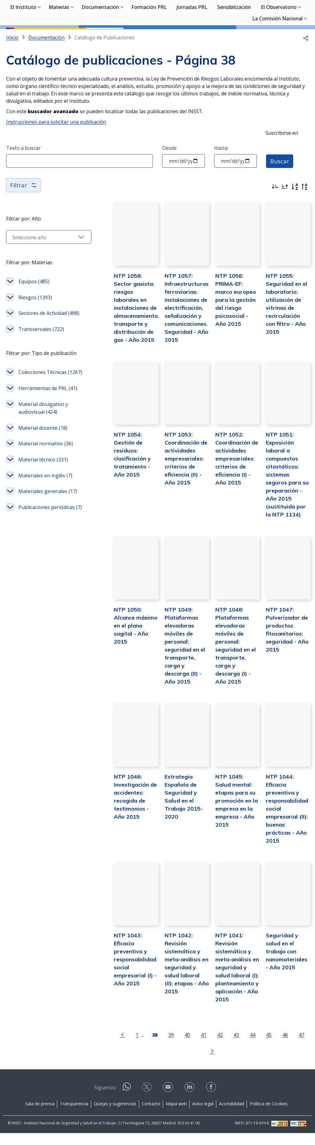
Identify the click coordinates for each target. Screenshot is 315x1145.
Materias (59, 37)
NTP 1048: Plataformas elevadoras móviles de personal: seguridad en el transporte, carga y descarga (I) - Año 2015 (230, 672)
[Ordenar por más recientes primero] (275, 214)
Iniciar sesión (285, 13)
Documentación (100, 37)
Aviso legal (202, 1115)
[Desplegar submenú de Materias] (72, 36)
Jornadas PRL (192, 37)
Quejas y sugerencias (115, 1115)
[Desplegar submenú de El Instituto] (39, 36)
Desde (169, 175)
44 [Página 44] (236, 1063)
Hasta (221, 175)
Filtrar (24, 213)
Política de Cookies (269, 1115)
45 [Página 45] (252, 1063)
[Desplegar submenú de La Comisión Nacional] (306, 48)
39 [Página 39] (155, 1063)
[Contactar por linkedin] (190, 1101)
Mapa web (176, 1115)
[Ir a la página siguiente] (301, 1062)
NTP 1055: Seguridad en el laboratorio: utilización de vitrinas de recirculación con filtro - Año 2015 (284, 333)
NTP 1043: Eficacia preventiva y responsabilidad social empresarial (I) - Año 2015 (118, 987)
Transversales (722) (41, 364)
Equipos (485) (34, 309)
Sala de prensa (39, 1115)
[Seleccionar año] (40, 264)
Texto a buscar (23, 175)
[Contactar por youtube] (168, 1101)
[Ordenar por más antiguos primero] (285, 214)
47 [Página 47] (285, 1063)
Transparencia (74, 1115)
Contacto (151, 1115)
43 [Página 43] (220, 1063)
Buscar (280, 188)
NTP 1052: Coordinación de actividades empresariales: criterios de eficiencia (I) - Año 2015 (230, 498)
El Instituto (23, 37)
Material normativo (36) (40, 506)
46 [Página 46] (269, 1063)
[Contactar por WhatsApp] (127, 1101)
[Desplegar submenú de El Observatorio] (300, 36)
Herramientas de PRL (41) (42, 443)
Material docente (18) (42, 486)
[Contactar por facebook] (211, 1101)
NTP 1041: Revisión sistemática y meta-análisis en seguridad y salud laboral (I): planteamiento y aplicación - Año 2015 (230, 995)
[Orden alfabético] (294, 214)
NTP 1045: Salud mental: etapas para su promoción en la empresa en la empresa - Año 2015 (229, 829)
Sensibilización (234, 37)
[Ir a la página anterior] (106, 1062)
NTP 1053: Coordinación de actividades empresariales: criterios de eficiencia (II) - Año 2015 (173, 498)
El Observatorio (279, 37)
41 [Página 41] (187, 1063)
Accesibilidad (231, 1115)
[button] (306, 65)
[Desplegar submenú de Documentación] (122, 36)
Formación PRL (149, 37)
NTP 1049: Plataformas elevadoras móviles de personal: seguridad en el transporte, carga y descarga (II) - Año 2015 (175, 672)
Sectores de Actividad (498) (42, 344)
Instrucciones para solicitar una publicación (56, 149)
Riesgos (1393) (35, 325)
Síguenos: (105, 1099)
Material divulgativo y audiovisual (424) (43, 466)
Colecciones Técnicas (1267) (42, 419)
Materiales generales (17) (42, 569)
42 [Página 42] (203, 1063)
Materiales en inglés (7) (41, 546)
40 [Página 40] (171, 1063)
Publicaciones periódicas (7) (34, 593)
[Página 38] (138, 1062)
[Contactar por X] (147, 1101)
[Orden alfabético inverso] (304, 214)
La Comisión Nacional (277, 48)
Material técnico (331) (43, 526)
